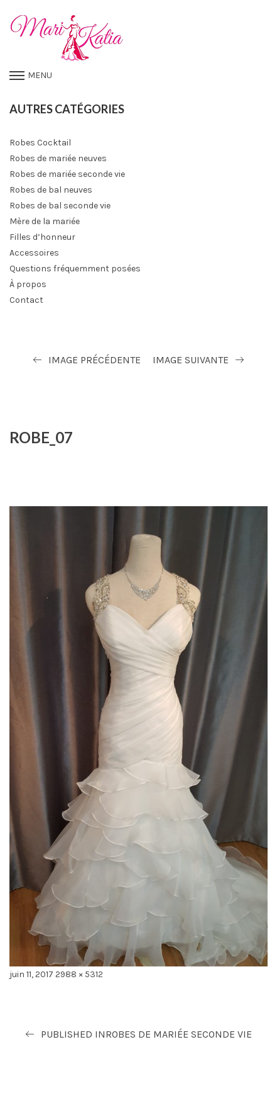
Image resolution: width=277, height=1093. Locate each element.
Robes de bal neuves (50, 189)
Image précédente (94, 360)
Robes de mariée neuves (58, 158)
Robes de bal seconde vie (60, 205)
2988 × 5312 (79, 974)
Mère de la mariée (44, 221)
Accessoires (34, 252)
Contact (26, 300)
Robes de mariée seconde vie (67, 174)
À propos (27, 284)
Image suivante (191, 360)
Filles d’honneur (42, 237)
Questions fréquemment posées (75, 268)
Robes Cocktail (40, 142)
